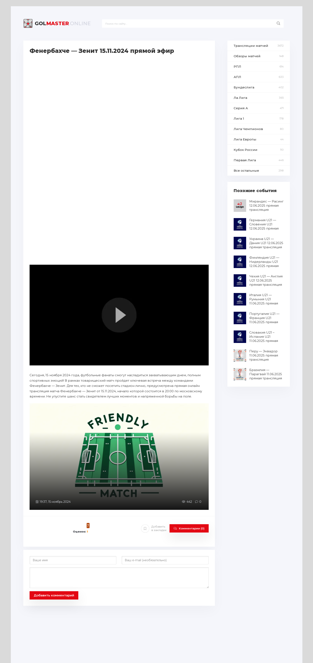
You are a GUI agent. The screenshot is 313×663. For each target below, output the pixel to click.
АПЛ (237, 77)
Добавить (153, 528)
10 (81, 525)
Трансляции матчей (251, 46)
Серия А (241, 108)
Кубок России (245, 150)
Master (63, 23)
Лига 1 (239, 118)
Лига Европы (245, 139)
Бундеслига (244, 87)
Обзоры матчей (247, 56)
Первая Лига (245, 160)
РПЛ (237, 66)
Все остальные (246, 171)
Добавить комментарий (54, 595)
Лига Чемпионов (248, 129)
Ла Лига (240, 98)
